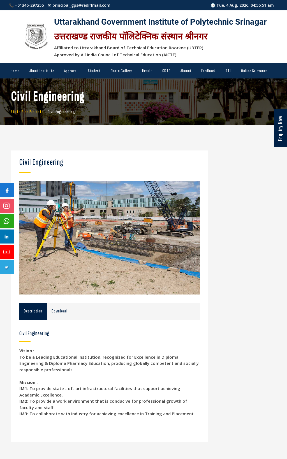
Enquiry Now (280, 128)
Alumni (185, 71)
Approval (71, 71)
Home (15, 71)
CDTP (166, 71)
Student (94, 71)
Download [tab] (59, 311)
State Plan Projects (27, 112)
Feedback (208, 71)
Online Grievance (254, 71)
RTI (228, 71)
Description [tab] (33, 311)
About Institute (41, 71)
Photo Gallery (121, 71)
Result (147, 71)
